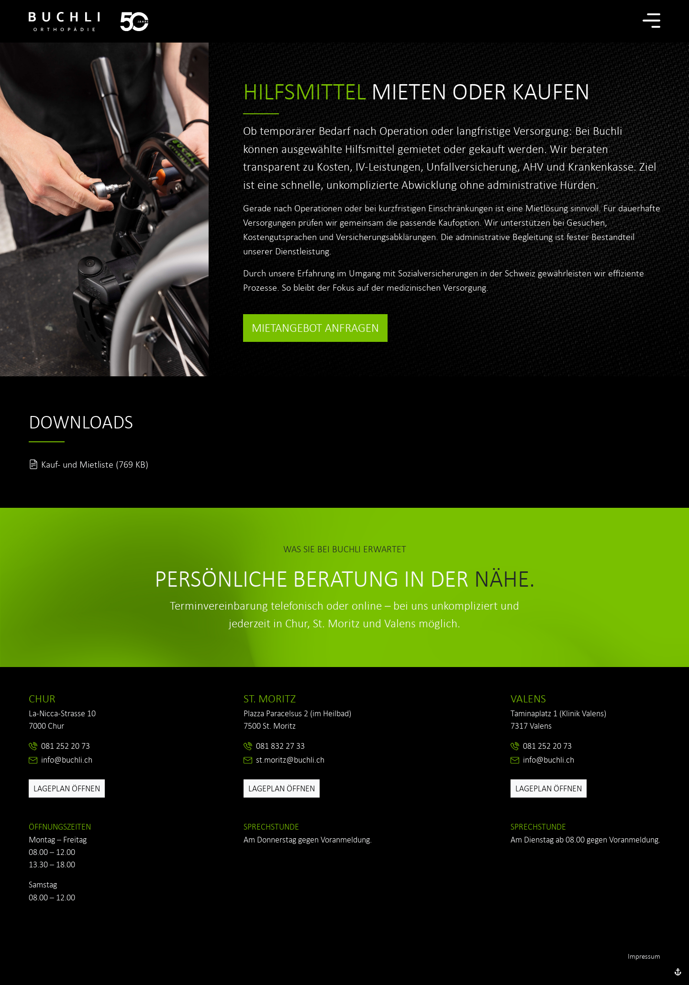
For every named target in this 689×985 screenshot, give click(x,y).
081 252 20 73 (65, 746)
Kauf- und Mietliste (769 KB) (94, 465)
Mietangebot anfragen (315, 327)
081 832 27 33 (280, 746)
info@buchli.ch (66, 760)
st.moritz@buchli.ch (290, 760)
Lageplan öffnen (66, 788)
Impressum (644, 956)
